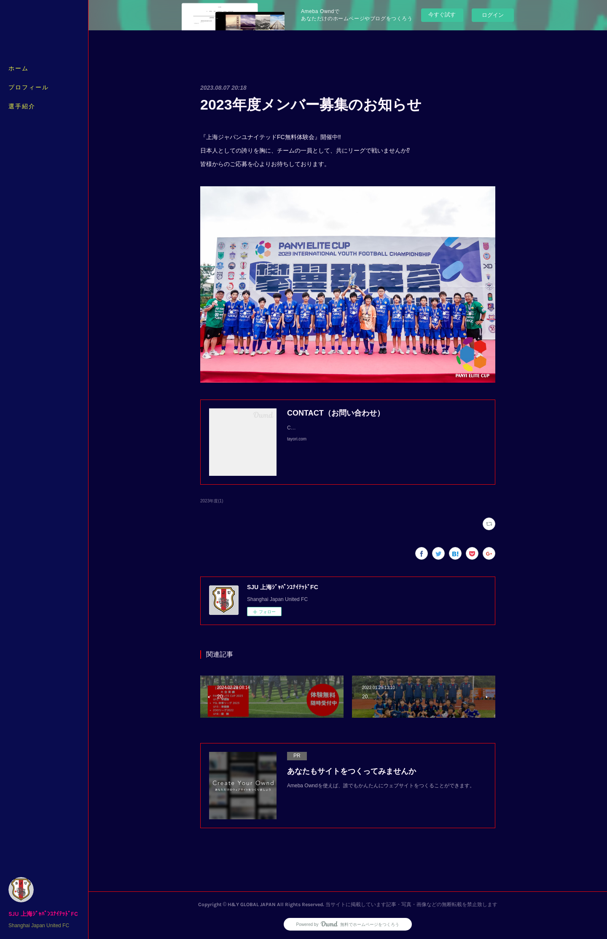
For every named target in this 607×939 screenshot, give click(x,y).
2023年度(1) (211, 501)
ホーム (18, 68)
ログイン (493, 15)
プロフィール (28, 87)
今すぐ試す (442, 14)
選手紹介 (21, 106)
